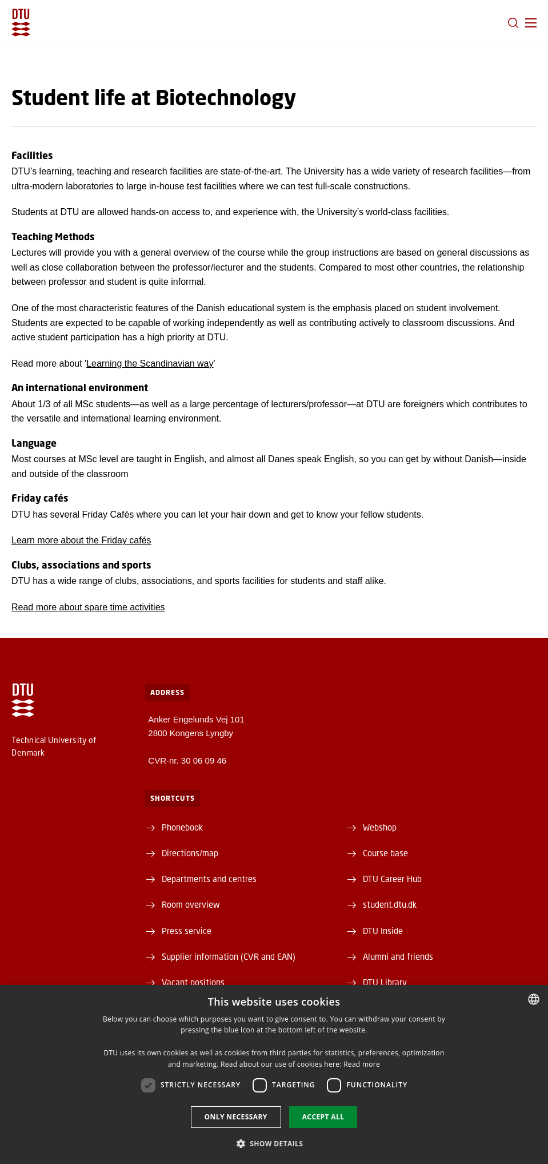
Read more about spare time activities (88, 607)
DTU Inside (383, 930)
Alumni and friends (398, 956)
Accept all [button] (323, 1117)
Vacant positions (193, 982)
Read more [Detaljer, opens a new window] (361, 1064)
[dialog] (274, 1074)
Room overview (191, 904)
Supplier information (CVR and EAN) (228, 956)
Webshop (380, 827)
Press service (186, 930)
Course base (385, 853)
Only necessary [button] (236, 1117)
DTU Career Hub (392, 878)
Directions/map (190, 853)
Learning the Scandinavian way (149, 363)
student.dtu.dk (390, 904)
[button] (531, 22)
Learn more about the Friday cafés (81, 540)
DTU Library (385, 982)
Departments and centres (209, 878)
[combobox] (533, 999)
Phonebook (182, 827)
